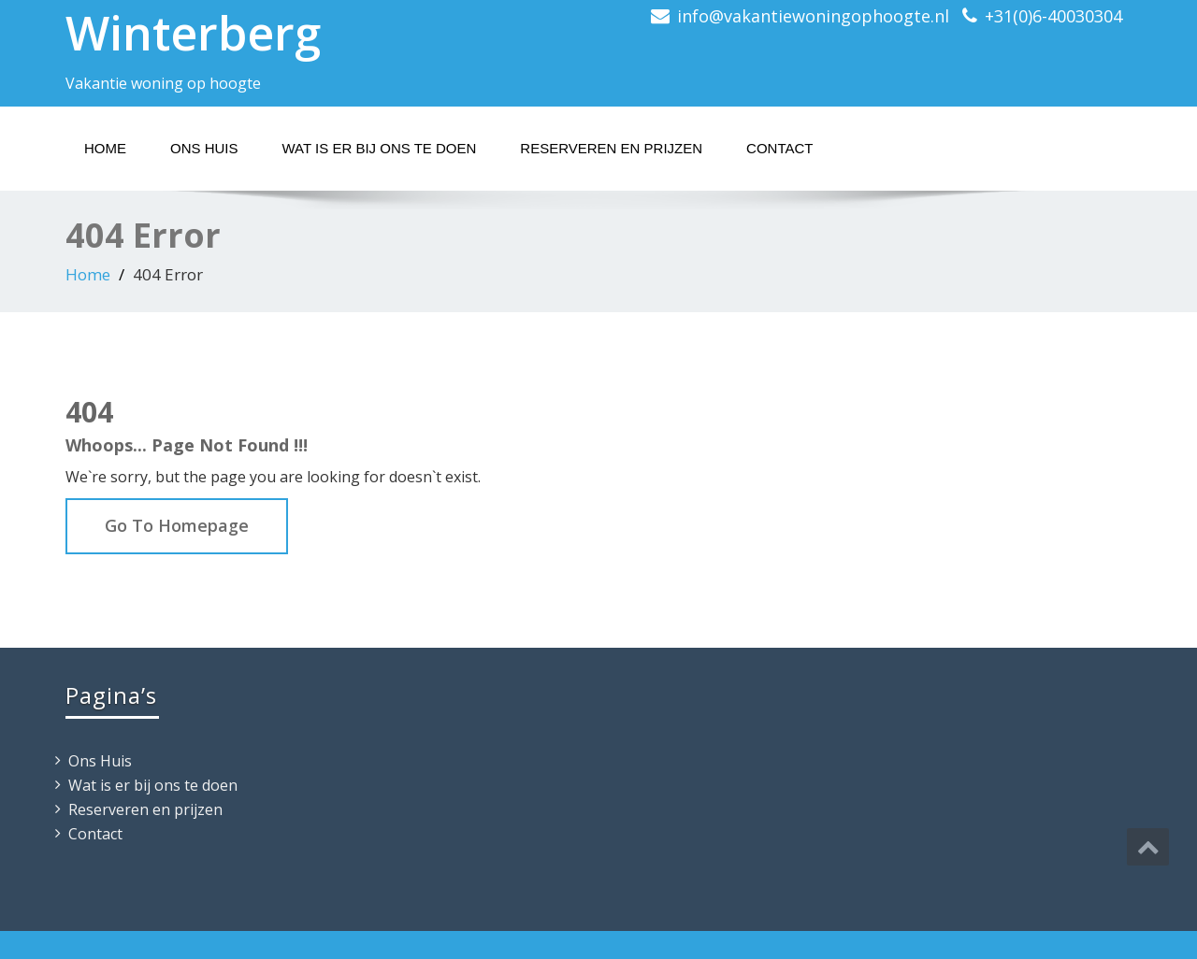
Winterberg (193, 32)
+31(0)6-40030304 (1053, 16)
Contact (779, 148)
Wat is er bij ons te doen (379, 148)
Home (105, 148)
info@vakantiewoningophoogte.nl (813, 16)
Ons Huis (204, 148)
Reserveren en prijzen (611, 148)
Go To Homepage (177, 525)
